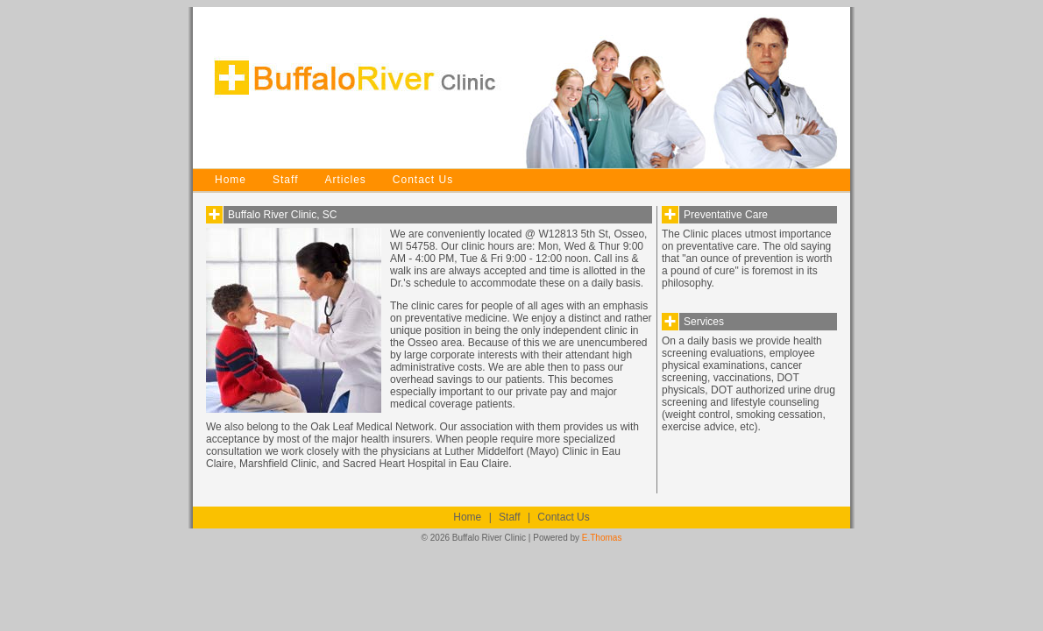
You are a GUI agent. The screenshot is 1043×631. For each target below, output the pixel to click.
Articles (344, 180)
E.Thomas (602, 537)
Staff (285, 180)
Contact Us (423, 180)
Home (230, 180)
